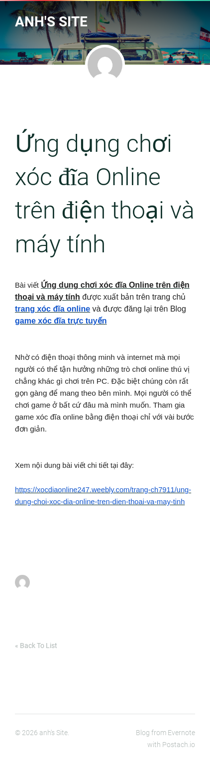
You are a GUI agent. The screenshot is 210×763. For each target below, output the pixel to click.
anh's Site (51, 21)
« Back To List (36, 646)
